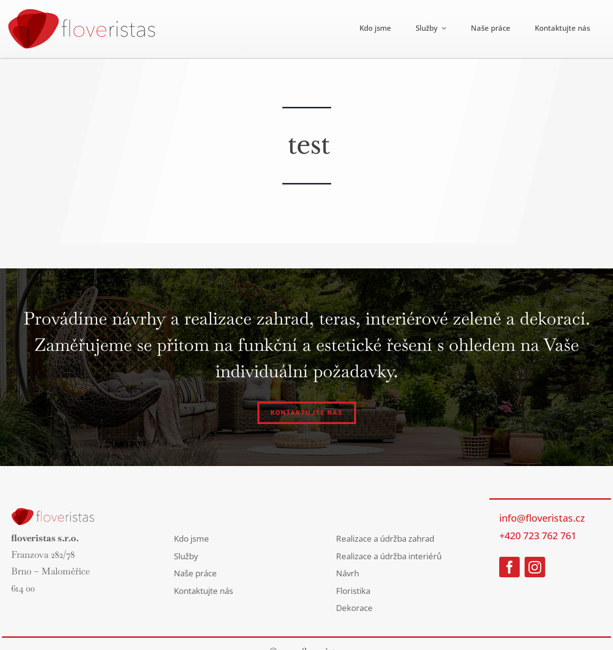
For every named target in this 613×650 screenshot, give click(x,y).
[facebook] (509, 567)
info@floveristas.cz (542, 518)
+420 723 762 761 (537, 535)
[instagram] (535, 567)
